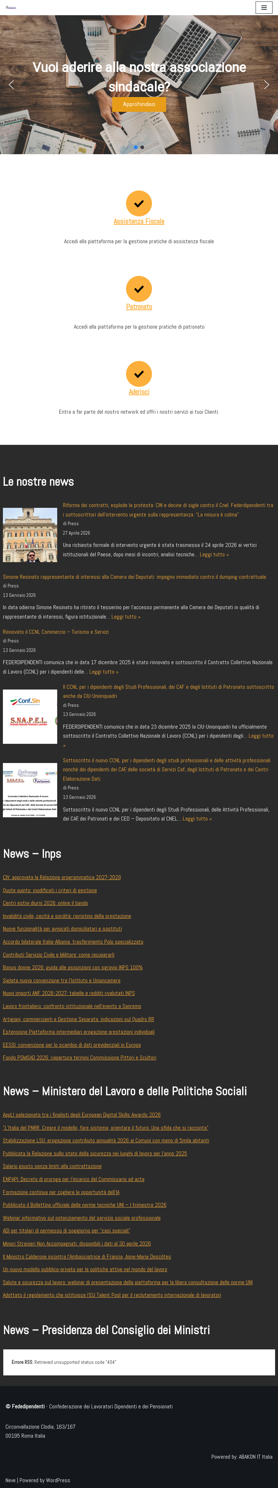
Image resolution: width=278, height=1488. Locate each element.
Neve (10, 1480)
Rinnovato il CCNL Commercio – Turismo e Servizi (56, 632)
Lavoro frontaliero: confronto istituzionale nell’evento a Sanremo (72, 1006)
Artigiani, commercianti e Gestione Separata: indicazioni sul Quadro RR (78, 1019)
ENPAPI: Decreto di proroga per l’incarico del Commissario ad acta (73, 1179)
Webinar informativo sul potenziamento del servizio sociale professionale (82, 1218)
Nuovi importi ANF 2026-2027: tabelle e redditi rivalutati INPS (69, 993)
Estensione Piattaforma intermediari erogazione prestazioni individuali (79, 1032)
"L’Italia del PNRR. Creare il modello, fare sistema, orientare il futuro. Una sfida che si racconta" (105, 1127)
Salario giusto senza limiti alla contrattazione (52, 1166)
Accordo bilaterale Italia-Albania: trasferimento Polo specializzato (73, 941)
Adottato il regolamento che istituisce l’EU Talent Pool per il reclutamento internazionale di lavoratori (112, 1295)
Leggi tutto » (214, 554)
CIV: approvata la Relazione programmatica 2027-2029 (62, 877)
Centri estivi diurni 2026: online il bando (45, 903)
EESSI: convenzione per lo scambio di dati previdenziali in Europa (72, 1045)
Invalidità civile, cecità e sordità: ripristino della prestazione (67, 916)
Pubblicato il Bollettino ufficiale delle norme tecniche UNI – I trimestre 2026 (85, 1205)
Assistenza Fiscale (139, 221)
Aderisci (139, 391)
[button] (11, 84)
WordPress (58, 1480)
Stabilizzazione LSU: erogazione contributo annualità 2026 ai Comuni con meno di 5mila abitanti (106, 1140)
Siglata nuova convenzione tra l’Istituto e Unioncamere (62, 980)
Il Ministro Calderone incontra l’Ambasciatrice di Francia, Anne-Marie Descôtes (87, 1256)
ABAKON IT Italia (256, 1456)
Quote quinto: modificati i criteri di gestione (50, 890)
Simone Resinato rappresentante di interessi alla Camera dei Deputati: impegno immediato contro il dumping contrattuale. (135, 577)
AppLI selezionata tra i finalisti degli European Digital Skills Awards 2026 (82, 1114)
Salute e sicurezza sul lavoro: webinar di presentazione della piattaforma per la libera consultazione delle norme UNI (128, 1282)
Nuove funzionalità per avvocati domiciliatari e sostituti (62, 928)
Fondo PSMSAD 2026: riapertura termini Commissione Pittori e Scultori (79, 1057)
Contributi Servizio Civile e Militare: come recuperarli (58, 954)
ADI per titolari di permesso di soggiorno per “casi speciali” (66, 1230)
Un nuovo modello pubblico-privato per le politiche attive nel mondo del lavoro (85, 1269)
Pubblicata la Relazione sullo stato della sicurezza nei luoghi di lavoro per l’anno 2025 (95, 1153)
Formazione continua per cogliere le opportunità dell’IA (61, 1192)
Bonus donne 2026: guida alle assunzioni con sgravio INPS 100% (73, 967)
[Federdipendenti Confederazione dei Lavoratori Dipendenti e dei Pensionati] (11, 7)
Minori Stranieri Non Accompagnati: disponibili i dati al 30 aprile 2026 (77, 1243)
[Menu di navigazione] (264, 7)
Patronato (139, 306)
